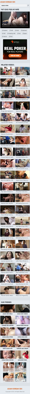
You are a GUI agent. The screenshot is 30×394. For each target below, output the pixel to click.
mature (5, 36)
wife (12, 30)
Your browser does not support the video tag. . (15, 20)
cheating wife (12, 33)
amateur (5, 30)
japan (25, 33)
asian (17, 30)
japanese (24, 30)
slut (20, 33)
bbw (11, 36)
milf (4, 33)
